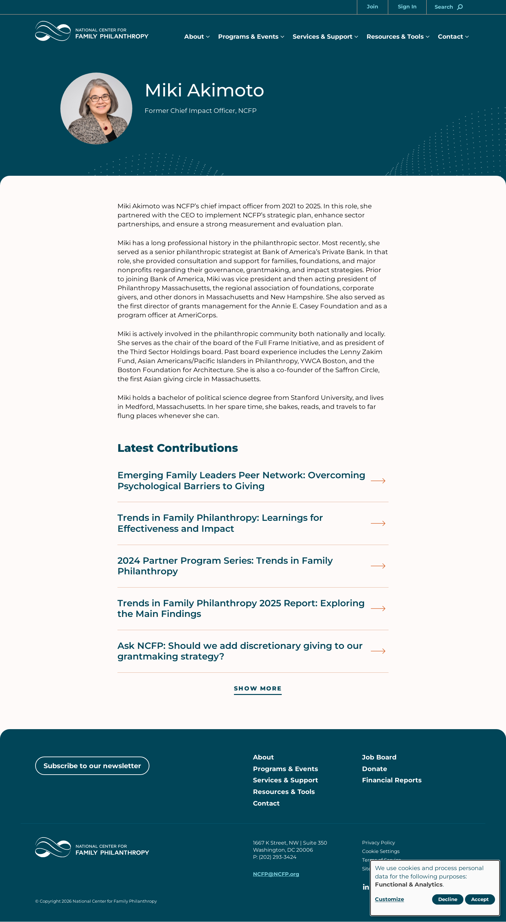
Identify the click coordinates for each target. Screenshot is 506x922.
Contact (450, 36)
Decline (447, 899)
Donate (374, 769)
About (194, 36)
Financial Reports (392, 781)
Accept (480, 899)
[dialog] (435, 888)
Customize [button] (389, 899)
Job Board (379, 757)
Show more (258, 688)
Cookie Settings (381, 851)
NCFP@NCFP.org (276, 874)
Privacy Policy (378, 843)
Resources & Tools (395, 36)
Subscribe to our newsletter (92, 766)
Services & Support (322, 36)
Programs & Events (248, 36)
